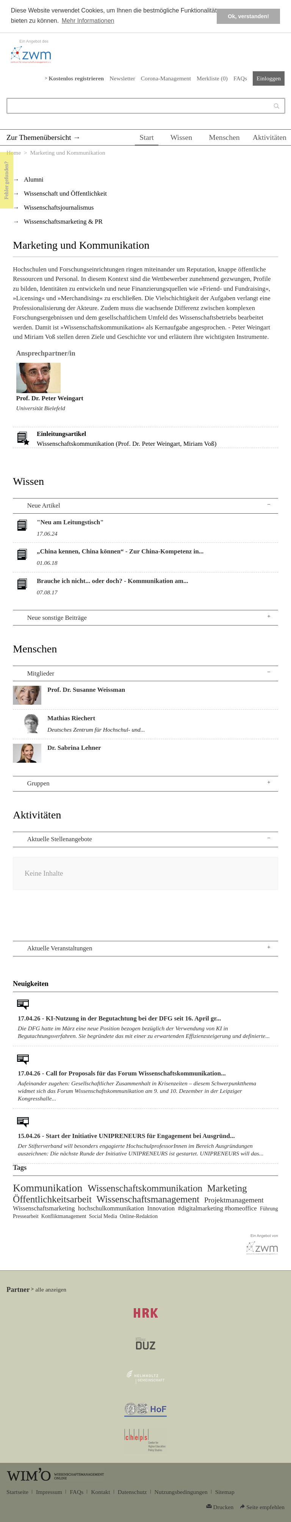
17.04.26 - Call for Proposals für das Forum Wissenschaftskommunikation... (122, 1073)
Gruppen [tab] (38, 783)
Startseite (17, 1492)
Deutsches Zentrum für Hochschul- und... (96, 729)
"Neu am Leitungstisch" (70, 522)
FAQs (240, 78)
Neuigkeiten (30, 983)
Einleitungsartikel (61, 433)
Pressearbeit (26, 1216)
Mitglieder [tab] (40, 673)
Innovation (161, 1208)
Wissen (181, 137)
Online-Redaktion (139, 1216)
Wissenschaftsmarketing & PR (63, 221)
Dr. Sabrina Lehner (74, 747)
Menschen (224, 137)
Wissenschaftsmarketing (44, 1208)
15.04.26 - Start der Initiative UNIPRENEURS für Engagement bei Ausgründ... (126, 1136)
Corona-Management (166, 78)
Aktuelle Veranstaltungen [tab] (59, 948)
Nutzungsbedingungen (181, 1492)
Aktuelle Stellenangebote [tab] (59, 839)
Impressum (49, 1492)
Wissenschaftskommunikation (145, 1188)
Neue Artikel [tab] (43, 505)
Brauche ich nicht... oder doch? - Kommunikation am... (112, 581)
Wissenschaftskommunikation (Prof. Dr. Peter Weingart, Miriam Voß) (126, 443)
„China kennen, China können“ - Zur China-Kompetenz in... (120, 551)
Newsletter (122, 78)
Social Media (103, 1216)
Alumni (34, 179)
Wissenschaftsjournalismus (59, 207)
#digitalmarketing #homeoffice (217, 1208)
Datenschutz (132, 1492)
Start (146, 137)
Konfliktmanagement (63, 1216)
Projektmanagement (234, 1200)
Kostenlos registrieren (76, 78)
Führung (269, 1209)
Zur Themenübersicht (38, 137)
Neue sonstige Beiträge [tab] (57, 617)
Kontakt (100, 1492)
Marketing (227, 1188)
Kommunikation (48, 1188)
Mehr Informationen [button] (88, 20)
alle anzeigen (50, 1289)
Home (13, 152)
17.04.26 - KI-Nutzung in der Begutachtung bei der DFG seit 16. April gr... (119, 1018)
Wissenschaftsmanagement (148, 1199)
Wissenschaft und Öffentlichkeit (65, 193)
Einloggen (269, 78)
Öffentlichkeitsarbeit (52, 1199)
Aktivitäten (269, 137)
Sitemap (225, 1492)
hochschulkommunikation (111, 1208)
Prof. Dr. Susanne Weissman (86, 689)
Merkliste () (212, 78)
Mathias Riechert (71, 718)
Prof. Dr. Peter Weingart (49, 398)
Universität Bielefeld (40, 408)
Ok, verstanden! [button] (248, 16)
